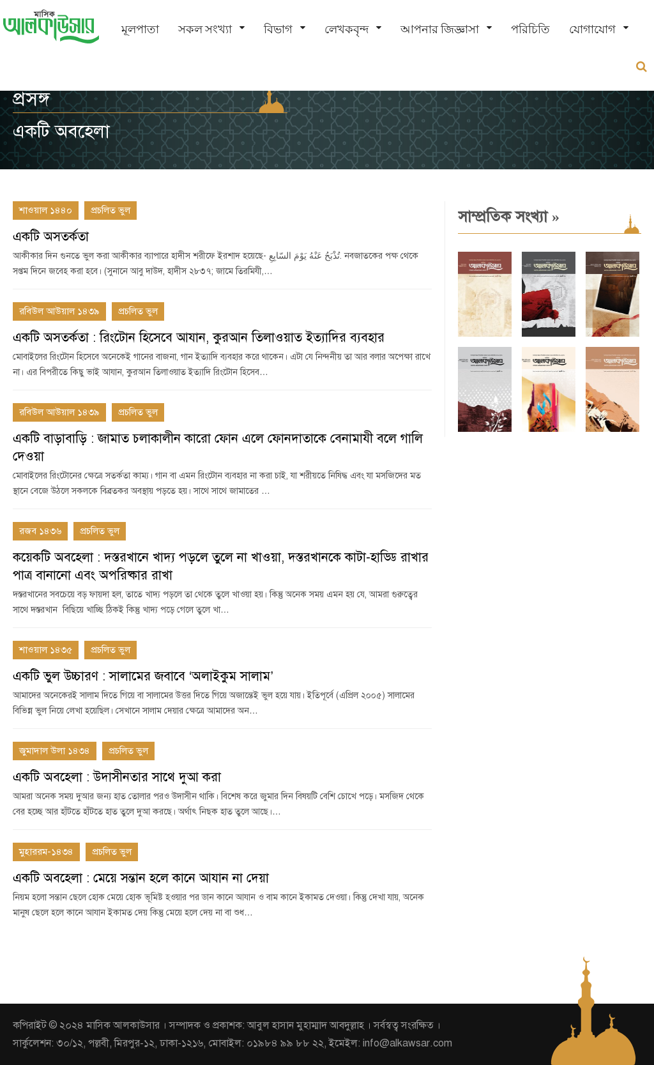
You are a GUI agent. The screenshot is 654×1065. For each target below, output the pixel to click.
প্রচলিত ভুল (110, 210)
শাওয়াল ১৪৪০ (45, 210)
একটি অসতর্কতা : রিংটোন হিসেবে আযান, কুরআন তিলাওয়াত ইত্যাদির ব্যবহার (198, 338)
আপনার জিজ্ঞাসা (439, 29)
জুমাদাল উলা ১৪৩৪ (54, 750)
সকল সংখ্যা (205, 29)
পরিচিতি (530, 29)
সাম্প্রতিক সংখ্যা (508, 216)
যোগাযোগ (592, 29)
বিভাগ (278, 29)
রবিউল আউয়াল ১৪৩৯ (59, 311)
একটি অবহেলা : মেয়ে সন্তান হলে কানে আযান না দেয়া (141, 878)
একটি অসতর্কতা (51, 237)
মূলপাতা (140, 29)
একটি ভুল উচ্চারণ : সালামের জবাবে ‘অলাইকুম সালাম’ (143, 676)
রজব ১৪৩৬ (40, 531)
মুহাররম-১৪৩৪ (46, 851)
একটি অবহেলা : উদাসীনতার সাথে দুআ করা (117, 777)
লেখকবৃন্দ (346, 29)
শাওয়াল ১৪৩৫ (45, 649)
